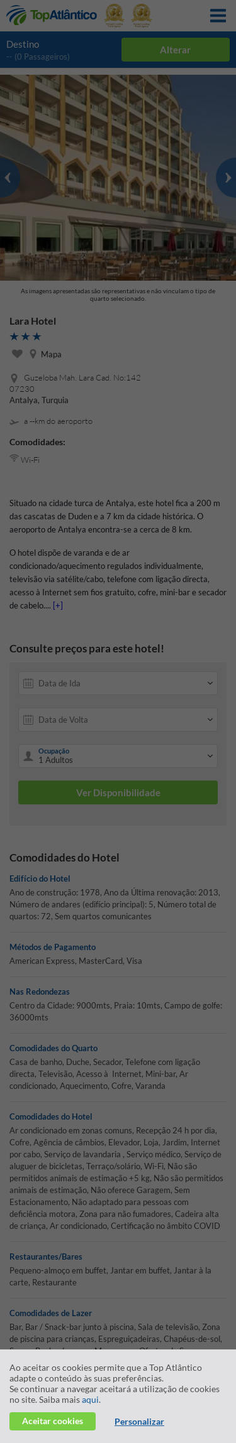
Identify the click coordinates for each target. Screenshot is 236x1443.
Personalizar (139, 1421)
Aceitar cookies (52, 1420)
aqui (90, 1399)
